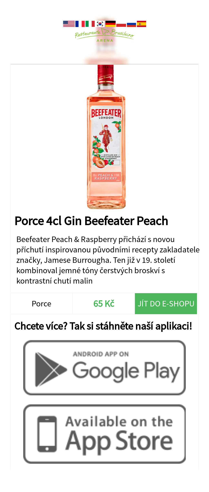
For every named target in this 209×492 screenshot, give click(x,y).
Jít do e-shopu (166, 303)
